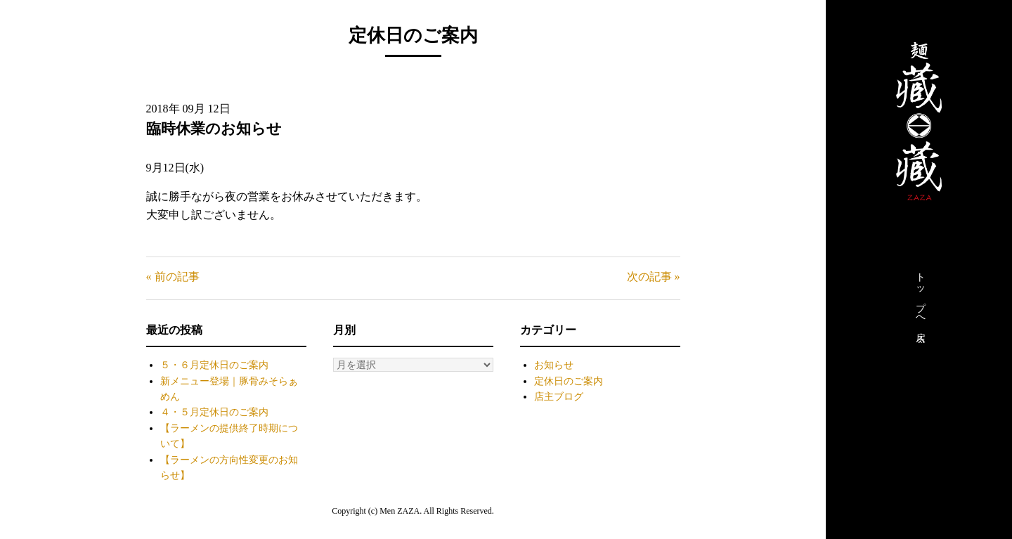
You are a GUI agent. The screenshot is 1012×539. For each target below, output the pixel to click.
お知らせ (553, 365)
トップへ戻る (920, 304)
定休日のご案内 (568, 381)
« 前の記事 (173, 277)
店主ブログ (558, 396)
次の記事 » (653, 277)
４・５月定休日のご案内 (214, 412)
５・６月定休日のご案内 (214, 365)
